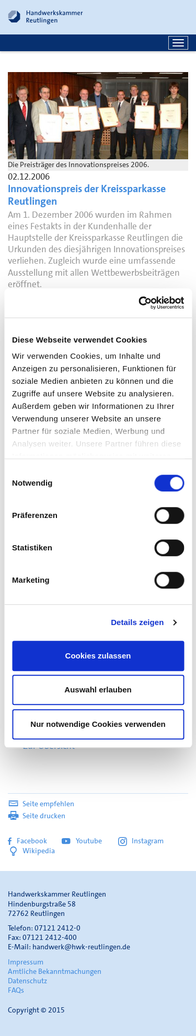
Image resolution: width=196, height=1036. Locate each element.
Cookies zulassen (98, 655)
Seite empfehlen (41, 803)
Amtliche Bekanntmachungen (54, 971)
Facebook (27, 840)
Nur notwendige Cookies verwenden (97, 724)
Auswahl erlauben (97, 689)
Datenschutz (27, 980)
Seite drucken (36, 815)
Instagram (141, 840)
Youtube (82, 840)
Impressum (25, 962)
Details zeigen (137, 622)
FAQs (16, 990)
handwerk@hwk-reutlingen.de (81, 946)
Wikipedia (31, 850)
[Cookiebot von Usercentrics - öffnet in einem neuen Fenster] (139, 303)
